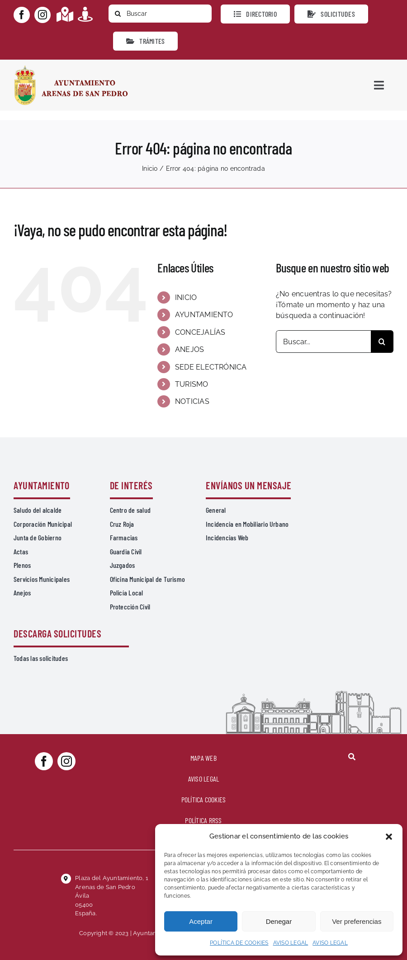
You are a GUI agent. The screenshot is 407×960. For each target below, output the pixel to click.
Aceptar (201, 921)
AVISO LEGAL (290, 943)
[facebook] (22, 15)
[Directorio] (255, 14)
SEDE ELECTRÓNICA (211, 367)
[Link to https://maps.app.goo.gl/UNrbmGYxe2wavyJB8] (65, 14)
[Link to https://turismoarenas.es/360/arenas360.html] (85, 14)
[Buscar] (160, 14)
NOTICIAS (192, 401)
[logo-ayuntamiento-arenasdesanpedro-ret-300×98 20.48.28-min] (71, 68)
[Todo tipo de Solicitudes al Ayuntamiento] (331, 14)
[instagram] (42, 15)
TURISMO (191, 384)
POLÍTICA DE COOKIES (239, 943)
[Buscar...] (323, 341)
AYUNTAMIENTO (204, 314)
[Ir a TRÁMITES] (145, 41)
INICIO (186, 297)
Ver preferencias (356, 921)
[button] (388, 836)
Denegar (279, 921)
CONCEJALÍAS (200, 332)
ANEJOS (189, 349)
